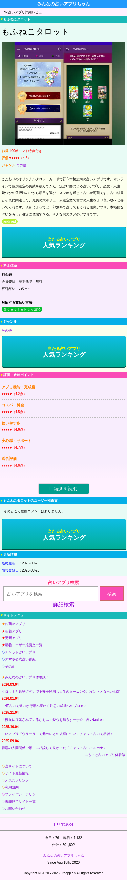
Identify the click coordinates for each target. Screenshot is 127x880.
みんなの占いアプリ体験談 (25, 677)
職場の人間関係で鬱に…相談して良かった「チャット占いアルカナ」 (54, 748)
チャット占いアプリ (20, 652)
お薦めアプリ (15, 624)
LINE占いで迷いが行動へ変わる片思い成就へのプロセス (44, 706)
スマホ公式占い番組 (20, 659)
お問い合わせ (15, 808)
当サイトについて (18, 766)
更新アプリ (13, 638)
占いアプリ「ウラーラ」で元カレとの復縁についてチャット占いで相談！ (57, 734)
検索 (111, 593)
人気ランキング (64, 243)
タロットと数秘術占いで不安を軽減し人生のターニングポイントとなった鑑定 (61, 691)
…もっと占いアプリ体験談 (105, 755)
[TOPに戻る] (63, 824)
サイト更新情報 (17, 773)
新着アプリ (13, 631)
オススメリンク (17, 780)
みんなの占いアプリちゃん (63, 855)
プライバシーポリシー (22, 794)
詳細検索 (64, 604)
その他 (21, 165)
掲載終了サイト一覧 (20, 801)
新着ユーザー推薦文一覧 (23, 645)
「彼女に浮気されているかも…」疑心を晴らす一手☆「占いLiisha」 (53, 720)
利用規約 (12, 787)
